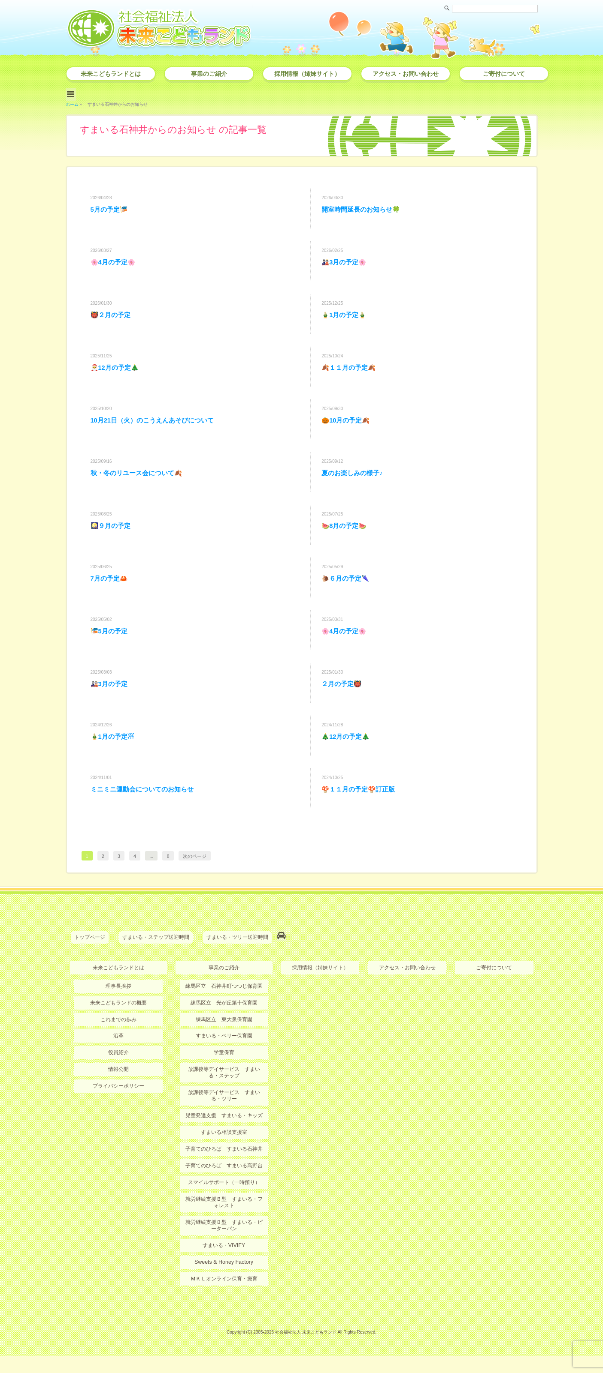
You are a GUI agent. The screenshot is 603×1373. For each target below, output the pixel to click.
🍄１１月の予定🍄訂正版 (360, 812)
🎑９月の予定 (112, 538)
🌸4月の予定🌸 (115, 263)
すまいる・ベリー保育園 (224, 1058)
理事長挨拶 (118, 1008)
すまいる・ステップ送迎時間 (155, 962)
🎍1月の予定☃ (114, 757)
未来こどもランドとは (111, 73)
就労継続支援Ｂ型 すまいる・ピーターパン (224, 1244)
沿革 (118, 1058)
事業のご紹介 (209, 73)
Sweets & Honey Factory (223, 1280)
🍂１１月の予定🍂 (350, 373)
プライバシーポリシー (118, 1107)
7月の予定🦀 (110, 593)
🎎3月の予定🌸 (345, 263)
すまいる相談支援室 (224, 1152)
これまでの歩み (118, 1041)
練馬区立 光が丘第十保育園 (224, 1025)
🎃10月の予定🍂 (347, 428)
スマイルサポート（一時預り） (224, 1202)
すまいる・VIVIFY (224, 1263)
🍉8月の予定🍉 (345, 538)
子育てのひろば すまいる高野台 (224, 1185)
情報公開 (118, 1091)
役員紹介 (118, 1074)
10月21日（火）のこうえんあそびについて (157, 428)
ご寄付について (504, 73)
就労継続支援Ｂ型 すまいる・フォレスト (224, 1221)
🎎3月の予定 (110, 703)
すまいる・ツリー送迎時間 (237, 962)
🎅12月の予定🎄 (117, 373)
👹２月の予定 (112, 318)
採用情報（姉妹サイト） (307, 73)
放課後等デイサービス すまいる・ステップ (224, 1094)
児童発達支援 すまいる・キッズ (224, 1136)
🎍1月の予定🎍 (345, 318)
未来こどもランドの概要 (118, 1025)
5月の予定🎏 (110, 208)
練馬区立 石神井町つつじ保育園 (224, 1008)
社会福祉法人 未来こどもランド (305, 1349)
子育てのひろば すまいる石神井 (224, 1169)
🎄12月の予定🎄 (347, 757)
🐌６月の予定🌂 (347, 593)
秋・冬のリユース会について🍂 (139, 483)
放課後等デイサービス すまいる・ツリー (224, 1116)
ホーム (72, 102)
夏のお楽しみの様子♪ (354, 483)
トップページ (89, 962)
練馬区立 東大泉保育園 (224, 1041)
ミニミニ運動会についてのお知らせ (145, 812)
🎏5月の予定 (110, 648)
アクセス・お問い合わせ (406, 73)
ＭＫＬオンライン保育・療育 (224, 1296)
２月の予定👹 (342, 703)
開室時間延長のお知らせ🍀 (363, 208)
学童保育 (224, 1074)
